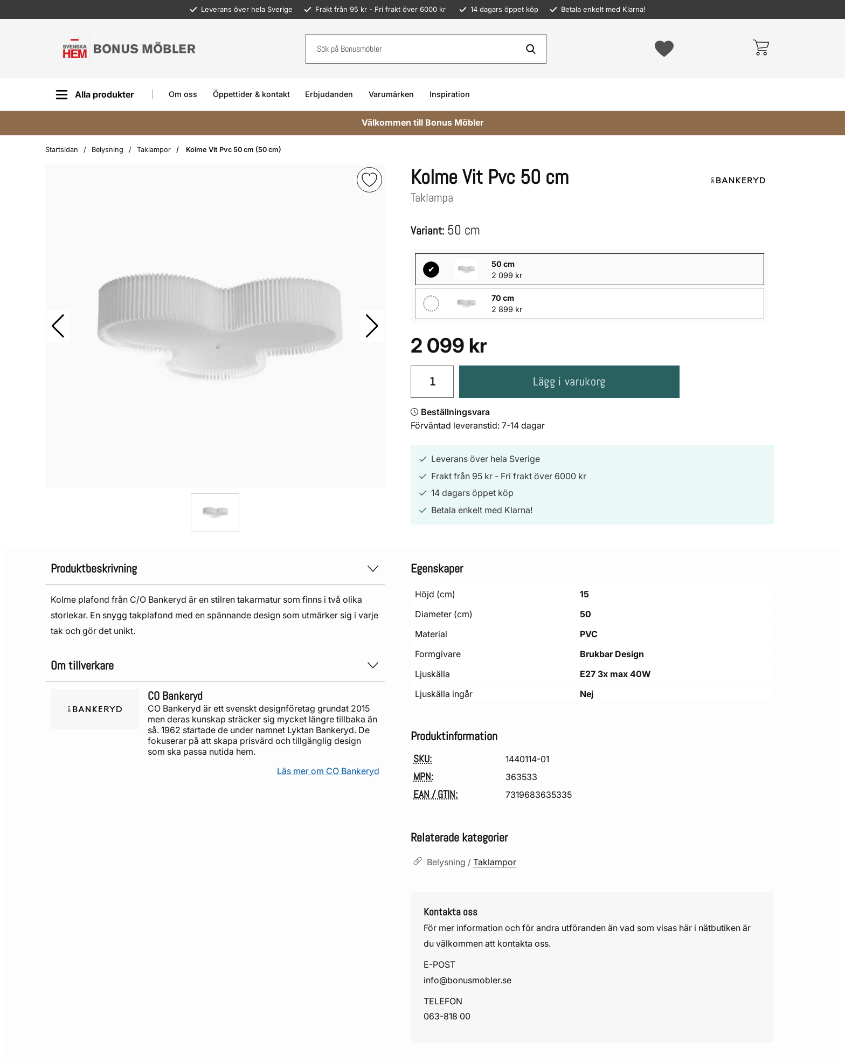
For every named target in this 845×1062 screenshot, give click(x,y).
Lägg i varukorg (569, 381)
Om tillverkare (215, 665)
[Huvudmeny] (94, 94)
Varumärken (391, 94)
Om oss (183, 94)
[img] (369, 180)
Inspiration (450, 94)
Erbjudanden (329, 94)
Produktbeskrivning (215, 568)
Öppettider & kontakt (251, 94)
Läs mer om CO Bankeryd (328, 771)
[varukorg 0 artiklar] (760, 48)
